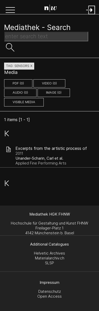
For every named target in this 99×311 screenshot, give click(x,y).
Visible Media (24, 102)
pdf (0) (18, 83)
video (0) (49, 83)
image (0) (53, 92)
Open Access (49, 296)
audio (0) (20, 92)
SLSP (49, 262)
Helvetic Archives (49, 253)
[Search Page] (50, 9)
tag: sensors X (19, 66)
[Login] (91, 14)
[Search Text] (46, 36)
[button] (10, 10)
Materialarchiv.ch (49, 258)
